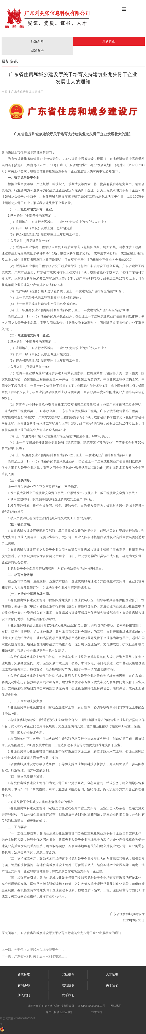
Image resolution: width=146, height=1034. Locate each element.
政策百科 (37, 50)
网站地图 (116, 1005)
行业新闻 (37, 41)
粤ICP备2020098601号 (91, 1005)
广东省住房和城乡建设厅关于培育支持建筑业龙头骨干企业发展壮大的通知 (69, 933)
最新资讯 (108, 41)
